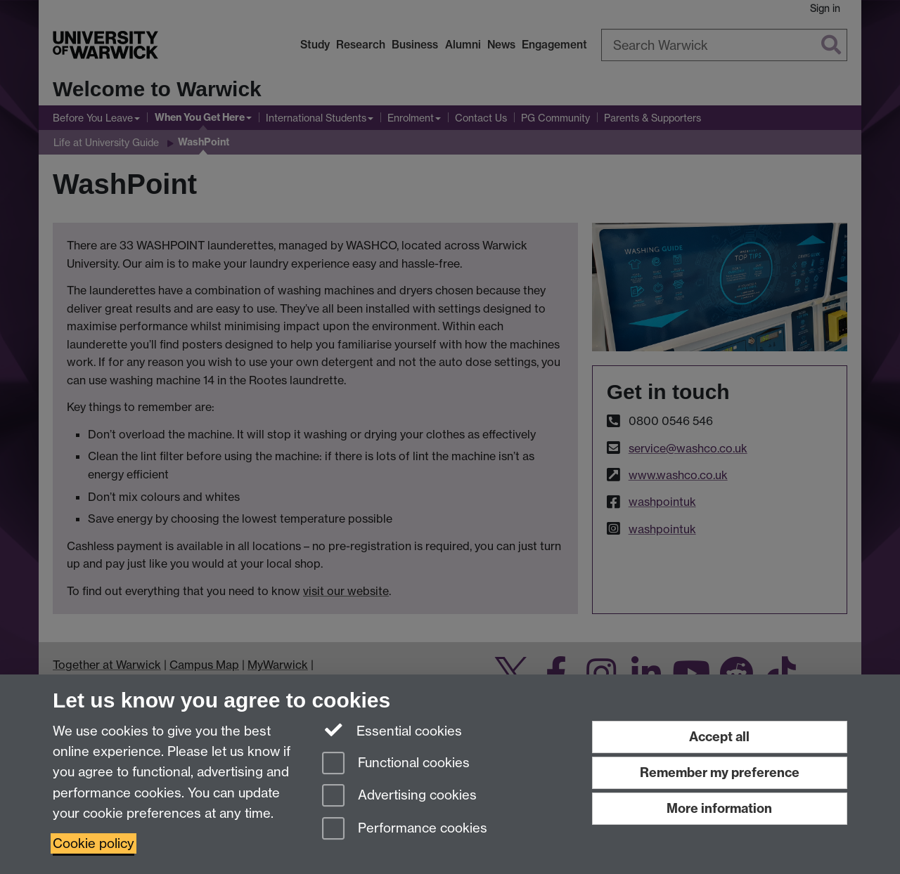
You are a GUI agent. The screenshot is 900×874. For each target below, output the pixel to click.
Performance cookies (404, 829)
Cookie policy (93, 843)
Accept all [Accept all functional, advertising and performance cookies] (719, 737)
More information (719, 808)
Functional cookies (396, 764)
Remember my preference (719, 772)
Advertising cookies (399, 796)
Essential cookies (392, 730)
